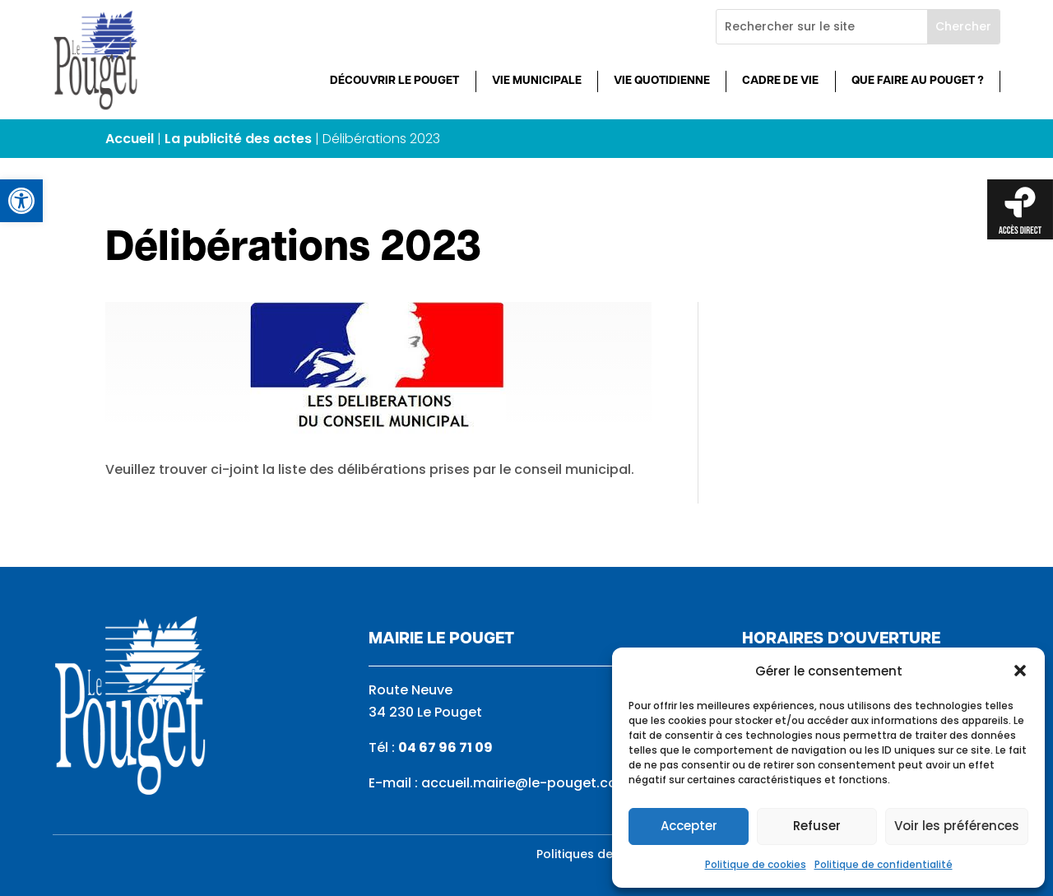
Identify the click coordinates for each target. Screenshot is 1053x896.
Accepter (689, 825)
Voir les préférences (956, 825)
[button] (1020, 670)
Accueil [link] (129, 138)
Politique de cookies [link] (755, 864)
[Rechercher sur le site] (822, 27)
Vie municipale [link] (537, 81)
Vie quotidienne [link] (662, 81)
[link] (21, 200)
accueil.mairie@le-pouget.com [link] (525, 782)
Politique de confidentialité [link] (883, 864)
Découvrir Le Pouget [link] (394, 81)
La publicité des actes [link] (238, 138)
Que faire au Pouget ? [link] (917, 81)
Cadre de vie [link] (780, 81)
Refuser (817, 825)
